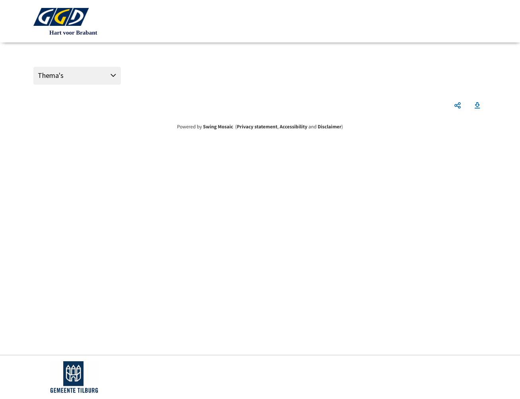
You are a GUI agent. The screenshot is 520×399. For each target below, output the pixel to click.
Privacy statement (257, 127)
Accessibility (294, 127)
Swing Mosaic (218, 127)
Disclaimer (329, 127)
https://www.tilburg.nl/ (74, 377)
